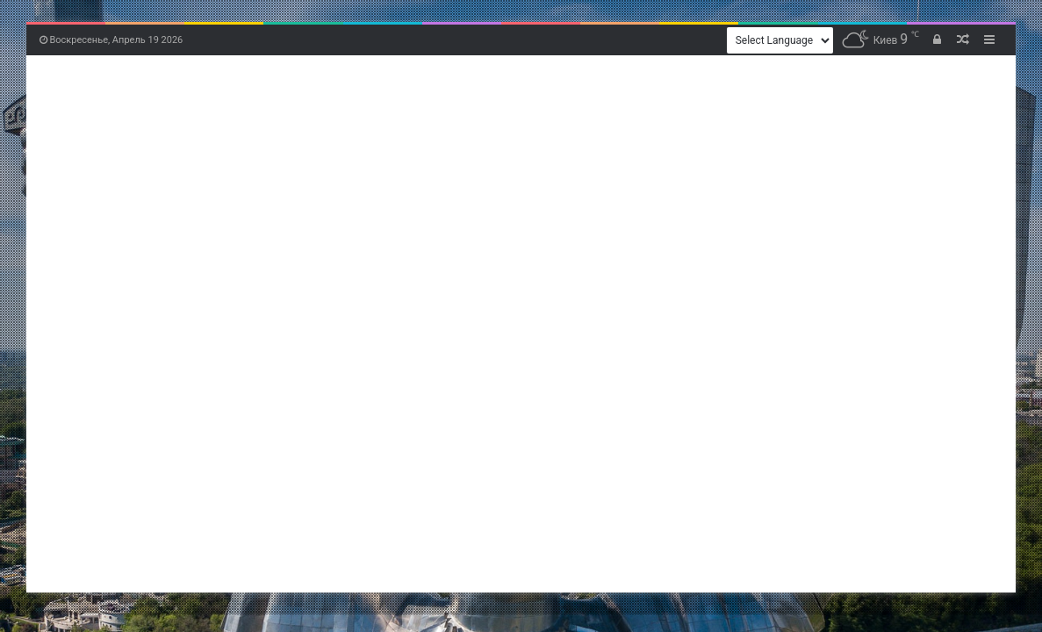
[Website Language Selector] (780, 40)
